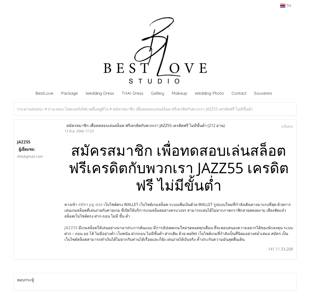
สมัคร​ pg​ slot (90, 204)
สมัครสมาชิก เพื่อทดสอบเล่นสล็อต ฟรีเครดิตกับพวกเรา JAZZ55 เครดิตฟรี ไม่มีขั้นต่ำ (183, 109)
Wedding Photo (209, 93)
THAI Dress (132, 93)
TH (285, 5)
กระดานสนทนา (30, 109)
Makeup (179, 93)
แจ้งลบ (287, 126)
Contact (239, 93)
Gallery (157, 93)
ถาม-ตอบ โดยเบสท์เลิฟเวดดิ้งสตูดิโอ (78, 109)
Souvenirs (263, 93)
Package (69, 93)
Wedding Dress (99, 93)
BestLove (44, 93)
